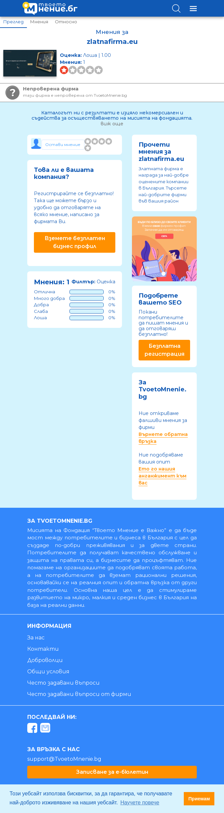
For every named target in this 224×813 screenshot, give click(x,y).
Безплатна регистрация (164, 350)
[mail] (46, 729)
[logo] (49, 8)
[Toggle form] (63, 145)
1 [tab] (163, 273)
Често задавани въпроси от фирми (79, 694)
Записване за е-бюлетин (112, 772)
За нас (36, 637)
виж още (112, 124)
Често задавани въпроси (63, 683)
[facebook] (33, 729)
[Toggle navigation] (193, 8)
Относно (66, 21)
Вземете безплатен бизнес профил (75, 242)
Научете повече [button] (139, 802)
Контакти (43, 649)
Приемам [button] (199, 798)
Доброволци (45, 660)
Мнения (39, 21)
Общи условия (48, 671)
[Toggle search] (176, 8)
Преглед (13, 21)
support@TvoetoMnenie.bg (64, 759)
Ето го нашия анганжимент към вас (162, 476)
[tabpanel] (164, 248)
